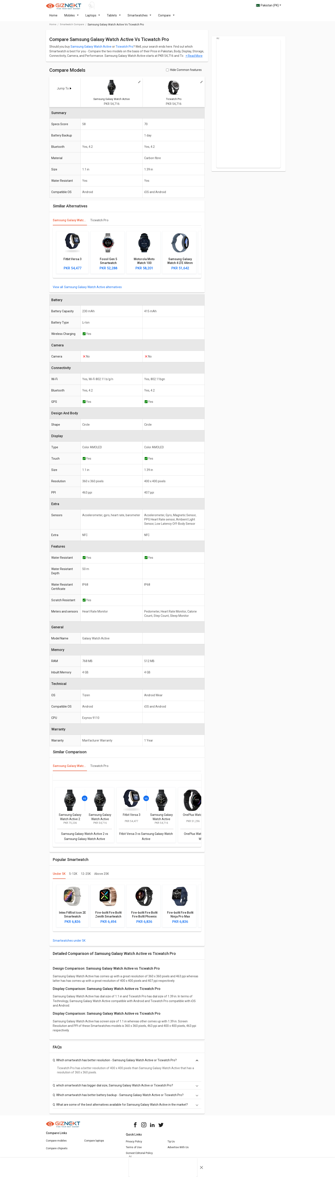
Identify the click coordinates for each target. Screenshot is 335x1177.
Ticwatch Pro (124, 49)
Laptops (92, 18)
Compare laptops (94, 1143)
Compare (166, 18)
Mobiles (71, 18)
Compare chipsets (57, 1150)
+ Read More (194, 58)
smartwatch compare (72, 27)
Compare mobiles (56, 1143)
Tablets (114, 18)
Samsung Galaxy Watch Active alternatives (93, 289)
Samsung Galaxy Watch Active (91, 49)
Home (53, 18)
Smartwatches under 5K (69, 943)
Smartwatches (139, 18)
